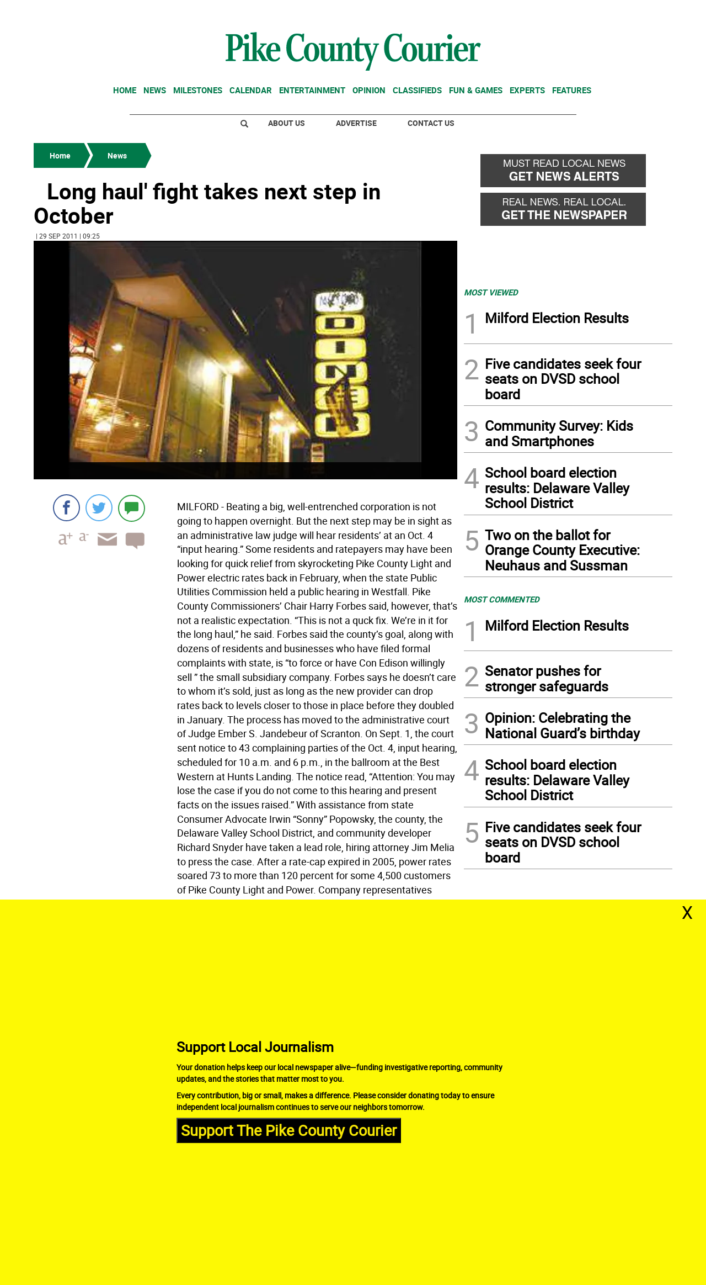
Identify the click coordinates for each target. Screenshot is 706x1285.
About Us (286, 123)
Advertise (356, 123)
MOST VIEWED (491, 292)
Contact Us (431, 123)
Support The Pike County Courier (289, 1130)
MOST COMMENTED (501, 599)
